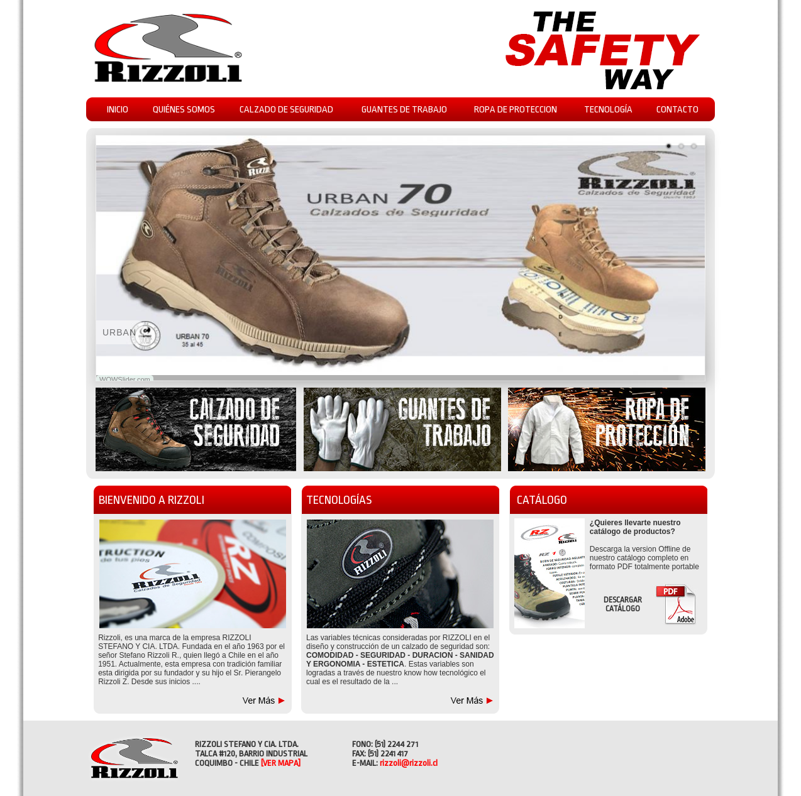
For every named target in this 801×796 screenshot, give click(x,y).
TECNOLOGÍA (608, 109)
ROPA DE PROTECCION (515, 109)
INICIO (117, 109)
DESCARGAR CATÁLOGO (623, 604)
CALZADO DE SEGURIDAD (286, 109)
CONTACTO (677, 109)
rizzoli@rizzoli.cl (409, 763)
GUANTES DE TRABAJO (404, 109)
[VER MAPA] (281, 763)
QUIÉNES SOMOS (184, 109)
